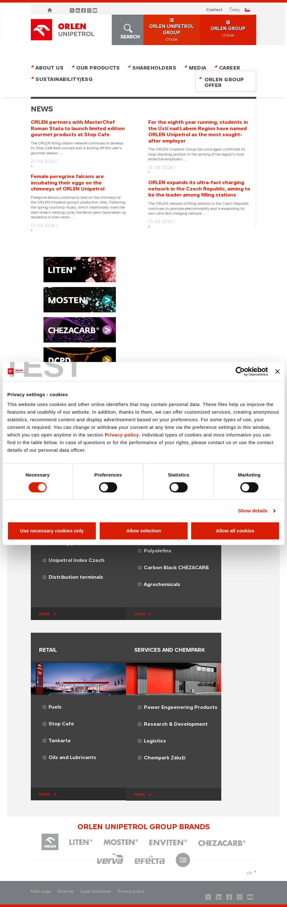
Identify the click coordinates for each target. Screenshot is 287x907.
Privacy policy (122, 434)
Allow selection (143, 530)
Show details (253, 510)
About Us (49, 68)
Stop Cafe (61, 724)
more (44, 614)
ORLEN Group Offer (224, 82)
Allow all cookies (235, 530)
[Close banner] (277, 371)
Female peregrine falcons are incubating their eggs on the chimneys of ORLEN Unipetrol (67, 182)
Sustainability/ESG (62, 79)
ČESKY (234, 9)
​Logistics (155, 741)
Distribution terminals (76, 577)
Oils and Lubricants (72, 757)
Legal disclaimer (95, 891)
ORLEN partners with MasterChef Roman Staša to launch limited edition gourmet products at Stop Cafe (78, 128)
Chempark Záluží (164, 758)
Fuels (55, 707)
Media (197, 68)
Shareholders (154, 68)
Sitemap (66, 891)
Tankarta (59, 740)
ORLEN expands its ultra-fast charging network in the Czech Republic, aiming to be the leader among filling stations (199, 188)
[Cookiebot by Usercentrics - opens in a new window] (240, 371)
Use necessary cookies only (51, 530)
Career (229, 68)
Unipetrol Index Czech (76, 560)
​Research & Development (176, 724)
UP (249, 873)
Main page (41, 891)
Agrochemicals (162, 584)
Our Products (98, 68)
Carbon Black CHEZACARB (176, 567)
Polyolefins (157, 551)
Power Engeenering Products (180, 707)
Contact (214, 9)
